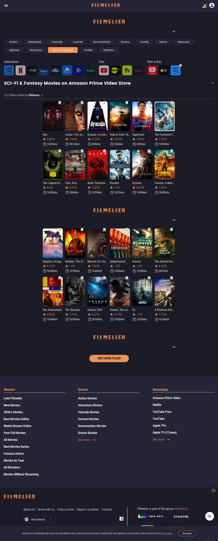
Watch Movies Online (17, 426)
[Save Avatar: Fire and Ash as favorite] (82, 103)
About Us (29, 509)
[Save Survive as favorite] (149, 229)
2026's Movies (13, 412)
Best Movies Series (16, 446)
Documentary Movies (92, 426)
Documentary (101, 42)
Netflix (157, 405)
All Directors (12, 467)
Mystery (14, 50)
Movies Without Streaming (21, 474)
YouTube (159, 418)
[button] (109, 83)
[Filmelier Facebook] (121, 519)
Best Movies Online (16, 419)
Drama (125, 42)
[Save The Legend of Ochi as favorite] (60, 151)
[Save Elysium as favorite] (149, 151)
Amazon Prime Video (167, 398)
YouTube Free (162, 412)
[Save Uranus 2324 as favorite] (104, 278)
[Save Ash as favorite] (60, 103)
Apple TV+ (160, 425)
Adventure (34, 42)
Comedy (57, 42)
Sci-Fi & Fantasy (63, 50)
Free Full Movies (14, 433)
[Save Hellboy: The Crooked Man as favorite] (82, 229)
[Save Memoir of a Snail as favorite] (104, 229)
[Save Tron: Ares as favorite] (82, 151)
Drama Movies (87, 433)
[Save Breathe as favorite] (127, 151)
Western (108, 50)
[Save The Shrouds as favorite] (82, 278)
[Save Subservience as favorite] (127, 229)
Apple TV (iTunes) (165, 432)
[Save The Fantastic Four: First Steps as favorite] (171, 103)
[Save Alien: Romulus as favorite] (104, 151)
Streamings (160, 389)
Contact (107, 509)
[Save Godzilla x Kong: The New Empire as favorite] (60, 229)
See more (87, 440)
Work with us (46, 509)
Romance (36, 50)
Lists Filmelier (13, 398)
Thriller (88, 50)
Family (144, 42)
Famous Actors (14, 453)
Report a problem (88, 509)
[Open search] (209, 516)
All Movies (10, 440)
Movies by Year (14, 460)
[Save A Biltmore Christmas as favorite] (171, 278)
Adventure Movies (90, 405)
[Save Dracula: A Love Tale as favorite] (104, 103)
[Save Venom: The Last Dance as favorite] (127, 278)
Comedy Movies (88, 412)
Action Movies (87, 398)
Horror (163, 42)
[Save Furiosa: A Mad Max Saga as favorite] (171, 151)
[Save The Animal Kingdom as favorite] (171, 229)
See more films (109, 358)
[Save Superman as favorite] (149, 103)
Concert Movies (88, 419)
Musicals (184, 42)
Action (13, 42)
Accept (187, 533)
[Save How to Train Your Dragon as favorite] (127, 103)
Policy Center (166, 533)
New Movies (12, 405)
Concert (78, 42)
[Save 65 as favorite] (149, 278)
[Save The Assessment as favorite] (60, 278)
